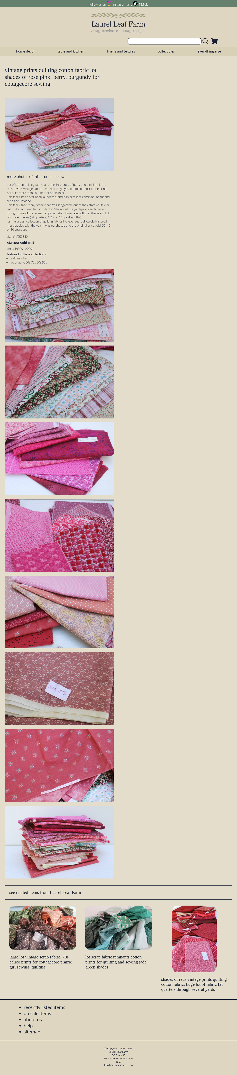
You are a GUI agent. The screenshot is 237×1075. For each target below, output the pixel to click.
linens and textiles (121, 51)
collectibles (166, 51)
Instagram (119, 4)
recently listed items (44, 1007)
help (28, 1025)
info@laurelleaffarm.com (118, 1065)
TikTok (143, 4)
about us (33, 1019)
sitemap (32, 1032)
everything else (209, 51)
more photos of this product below (35, 176)
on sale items (37, 1013)
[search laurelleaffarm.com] (206, 41)
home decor (25, 51)
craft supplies (19, 258)
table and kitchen (71, 51)
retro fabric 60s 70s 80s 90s (28, 262)
